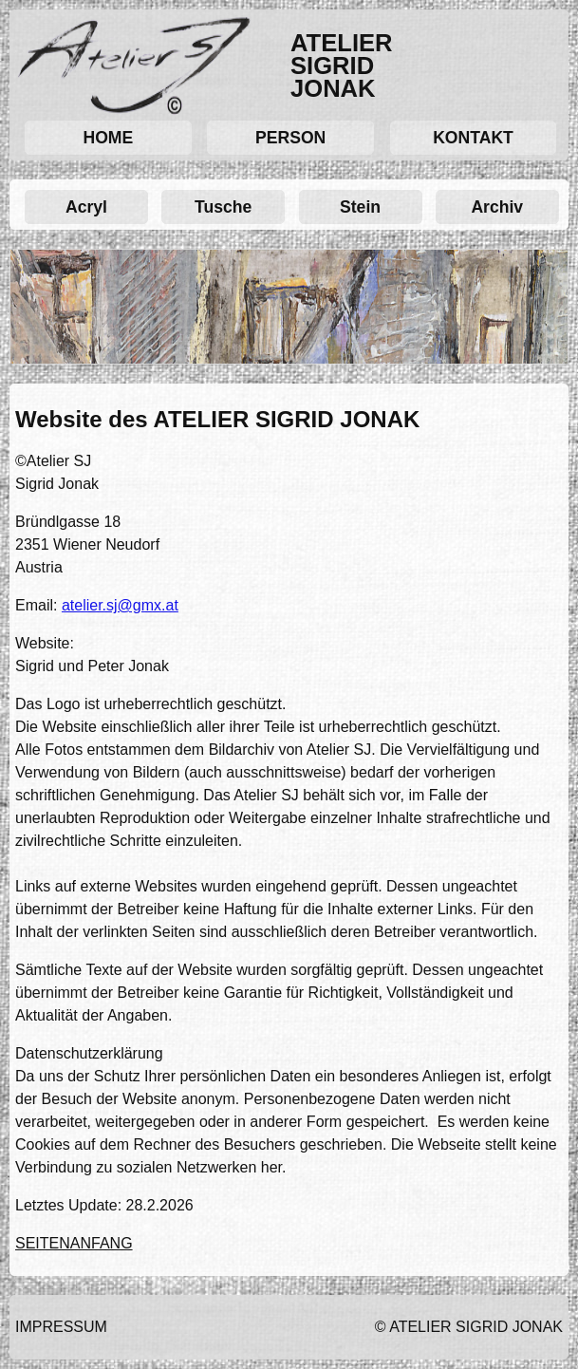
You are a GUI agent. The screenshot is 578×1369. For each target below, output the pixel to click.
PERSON (290, 137)
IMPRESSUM (61, 1327)
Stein (360, 206)
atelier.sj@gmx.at (120, 605)
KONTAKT (473, 137)
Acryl (86, 206)
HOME (108, 137)
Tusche (223, 206)
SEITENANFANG (74, 1243)
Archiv (497, 206)
